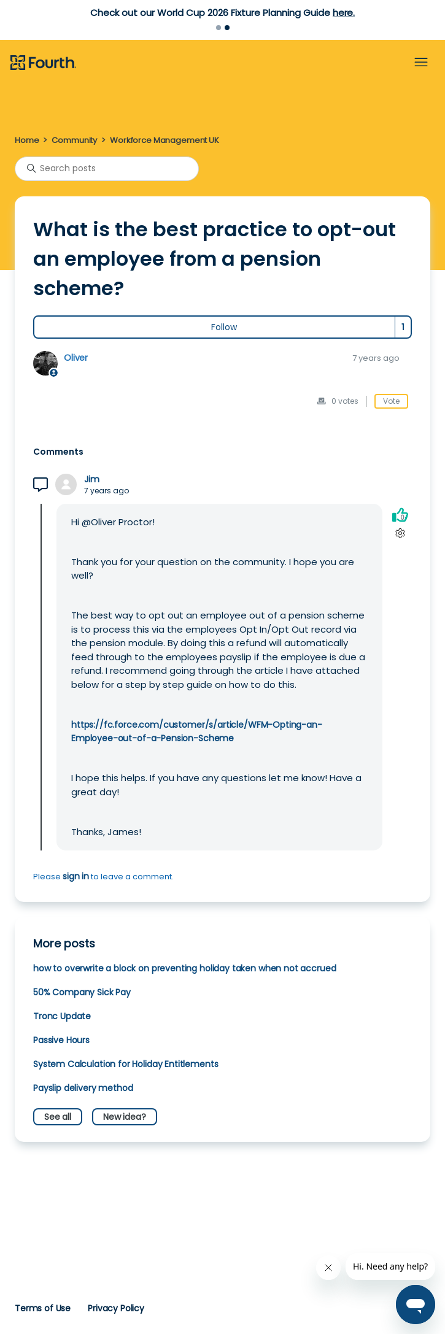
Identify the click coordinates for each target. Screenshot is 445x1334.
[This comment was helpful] (400, 515)
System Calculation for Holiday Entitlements (125, 1064)
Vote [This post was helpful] (391, 401)
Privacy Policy (116, 1308)
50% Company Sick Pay (82, 992)
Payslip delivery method (83, 1088)
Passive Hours (61, 1040)
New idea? (124, 1117)
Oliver (76, 358)
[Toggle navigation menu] (421, 62)
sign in (76, 876)
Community (74, 140)
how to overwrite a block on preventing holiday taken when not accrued (184, 968)
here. (344, 12)
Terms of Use (43, 1308)
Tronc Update (62, 1016)
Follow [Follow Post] (224, 327)
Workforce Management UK (164, 140)
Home (27, 140)
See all (57, 1117)
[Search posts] (107, 168)
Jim (91, 479)
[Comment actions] (400, 533)
